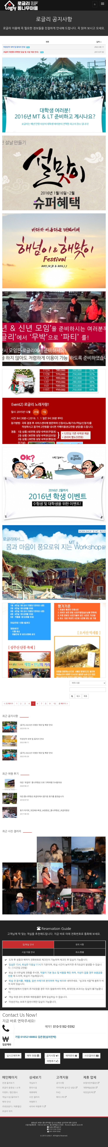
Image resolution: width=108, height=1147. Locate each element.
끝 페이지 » (63, 703)
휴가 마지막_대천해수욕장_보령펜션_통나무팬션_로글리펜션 (44, 810)
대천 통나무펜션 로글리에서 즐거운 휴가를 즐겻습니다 (42, 796)
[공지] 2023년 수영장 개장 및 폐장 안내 (36, 725)
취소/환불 (79, 952)
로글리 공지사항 (54, 19)
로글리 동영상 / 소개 (11, 1088)
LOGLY (49, 1136)
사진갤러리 (91, 1055)
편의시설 (33, 1088)
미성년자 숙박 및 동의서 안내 (32, 739)
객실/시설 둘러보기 (10, 1097)
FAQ (58, 1092)
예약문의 (71, 1055)
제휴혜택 (33, 1092)
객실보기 (33, 1083)
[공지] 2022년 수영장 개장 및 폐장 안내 (36, 753)
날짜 (99, 42)
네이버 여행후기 (37, 1107)
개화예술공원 (90, 1088)
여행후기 (52, 1061)
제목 (47, 42)
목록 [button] (85, 696)
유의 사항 (80, 945)
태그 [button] (78, 696)
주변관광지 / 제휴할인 (12, 1107)
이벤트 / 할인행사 (10, 1092)
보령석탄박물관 (91, 1083)
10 (54, 703)
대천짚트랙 (89, 1092)
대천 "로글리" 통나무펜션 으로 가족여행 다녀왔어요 (41, 782)
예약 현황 (33, 1055)
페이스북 (61, 1097)
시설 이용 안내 (28, 952)
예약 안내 (6, 1102)
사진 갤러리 (34, 1097)
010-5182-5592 (64, 1026)
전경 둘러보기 (8, 1083)
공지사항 (52, 1055)
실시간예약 (13, 1055)
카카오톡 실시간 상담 (66, 1088)
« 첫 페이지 (8, 703)
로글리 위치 (7, 1111)
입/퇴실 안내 (28, 945)
